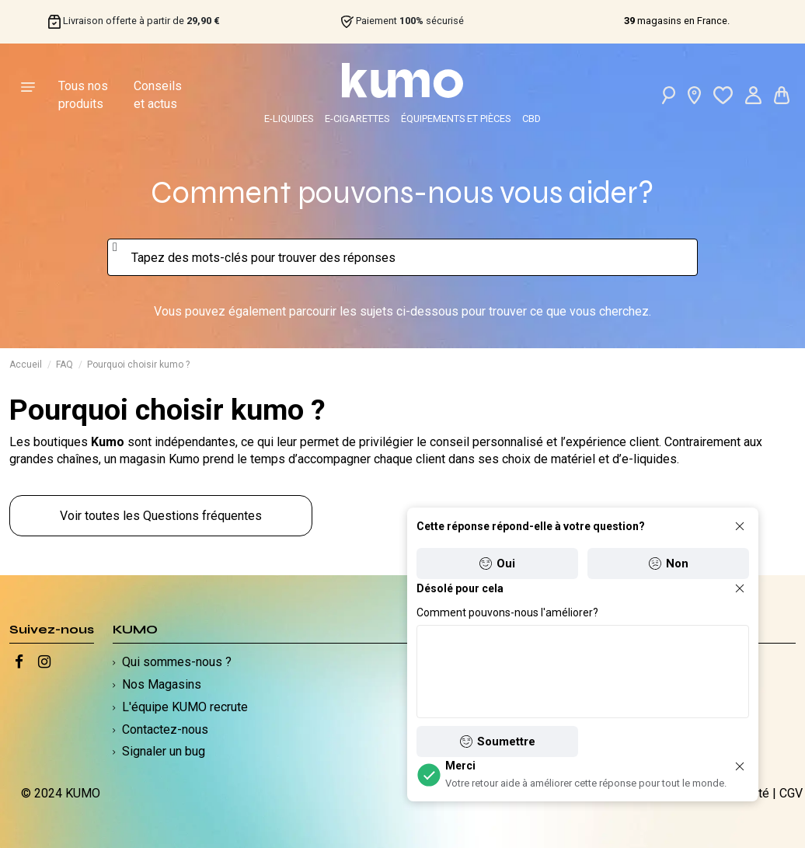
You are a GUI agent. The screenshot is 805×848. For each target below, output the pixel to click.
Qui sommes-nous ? (177, 661)
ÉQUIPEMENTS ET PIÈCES (456, 118)
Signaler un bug (163, 751)
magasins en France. (677, 21)
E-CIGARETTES (357, 118)
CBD (531, 118)
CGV (791, 793)
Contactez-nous (165, 729)
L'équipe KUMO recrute (185, 707)
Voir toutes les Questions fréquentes (161, 515)
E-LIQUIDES (288, 118)
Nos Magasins (161, 684)
